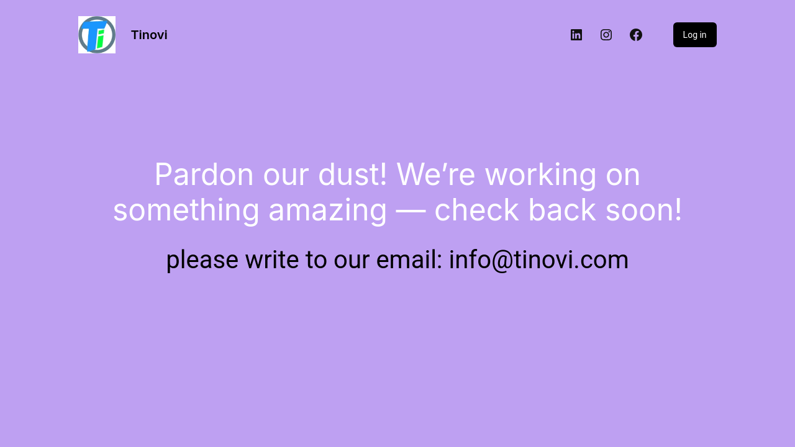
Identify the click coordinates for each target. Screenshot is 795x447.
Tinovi (148, 34)
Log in (695, 35)
